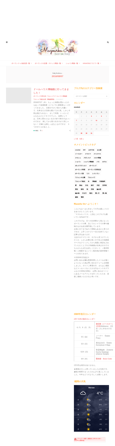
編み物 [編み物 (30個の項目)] (77, 193)
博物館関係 (50, 99)
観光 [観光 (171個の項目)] (90, 193)
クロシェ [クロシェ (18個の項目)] (78, 158)
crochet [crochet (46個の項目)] (77, 150)
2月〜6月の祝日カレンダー (84, 319)
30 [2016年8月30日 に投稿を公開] (86, 133)
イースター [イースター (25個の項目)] (78, 154)
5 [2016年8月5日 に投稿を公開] (101, 116)
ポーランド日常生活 (39, 96)
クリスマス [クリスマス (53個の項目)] (97, 154)
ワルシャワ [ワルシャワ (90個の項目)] (91, 177)
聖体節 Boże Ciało (104, 359)
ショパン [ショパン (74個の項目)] (78, 162)
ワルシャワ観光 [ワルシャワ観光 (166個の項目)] (80, 181)
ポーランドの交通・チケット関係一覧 (48, 63)
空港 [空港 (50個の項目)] (92, 189)
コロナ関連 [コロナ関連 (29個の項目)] (97, 158)
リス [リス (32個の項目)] (88, 173)
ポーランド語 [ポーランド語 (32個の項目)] (79, 173)
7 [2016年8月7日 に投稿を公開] (76, 120)
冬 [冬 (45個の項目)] (88, 181)
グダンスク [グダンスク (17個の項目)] (87, 158)
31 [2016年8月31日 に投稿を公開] (91, 133)
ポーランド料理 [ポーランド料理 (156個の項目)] (80, 169)
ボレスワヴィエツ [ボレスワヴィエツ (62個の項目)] (81, 165)
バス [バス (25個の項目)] (98, 162)
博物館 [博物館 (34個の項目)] (94, 181)
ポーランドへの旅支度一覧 (21, 63)
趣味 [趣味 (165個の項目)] (76, 197)
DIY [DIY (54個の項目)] (84, 150)
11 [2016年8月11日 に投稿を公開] (96, 120)
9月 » (82, 139)
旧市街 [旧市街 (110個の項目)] (104, 185)
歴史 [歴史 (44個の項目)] (76, 189)
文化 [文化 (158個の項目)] (86, 185)
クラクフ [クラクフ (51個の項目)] (88, 154)
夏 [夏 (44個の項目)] (76, 185)
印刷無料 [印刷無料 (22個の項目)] (102, 181)
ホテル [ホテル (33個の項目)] (104, 162)
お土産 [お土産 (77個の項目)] (99, 150)
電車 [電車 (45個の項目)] (82, 197)
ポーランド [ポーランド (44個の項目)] (92, 165)
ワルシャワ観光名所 (39, 99)
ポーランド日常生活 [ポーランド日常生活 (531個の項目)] (94, 169)
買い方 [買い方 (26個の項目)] (97, 193)
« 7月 (76, 139)
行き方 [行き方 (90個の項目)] (84, 193)
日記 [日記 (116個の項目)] (98, 185)
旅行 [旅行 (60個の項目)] (92, 185)
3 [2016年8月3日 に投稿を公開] (91, 116)
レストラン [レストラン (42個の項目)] (95, 173)
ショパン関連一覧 (72, 63)
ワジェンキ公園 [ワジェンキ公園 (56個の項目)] (80, 177)
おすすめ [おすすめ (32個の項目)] (91, 150)
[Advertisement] (57, 17)
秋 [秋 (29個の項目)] (87, 189)
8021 (36, 130)
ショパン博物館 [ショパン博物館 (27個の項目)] (89, 162)
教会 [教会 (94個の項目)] (80, 185)
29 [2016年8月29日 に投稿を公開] (81, 133)
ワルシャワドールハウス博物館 (57, 96)
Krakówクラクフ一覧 (91, 63)
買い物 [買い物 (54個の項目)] (104, 193)
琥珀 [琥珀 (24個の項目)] (82, 189)
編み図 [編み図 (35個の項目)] (99, 189)
